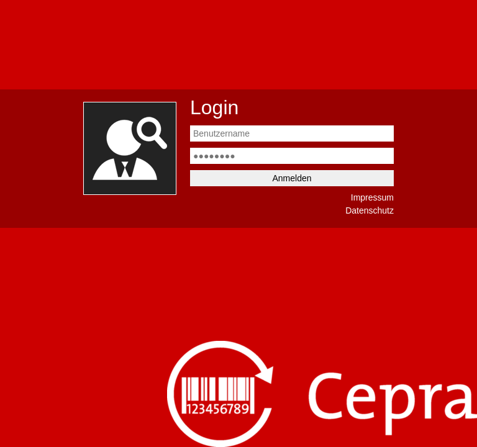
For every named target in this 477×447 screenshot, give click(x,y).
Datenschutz (369, 210)
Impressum (372, 197)
